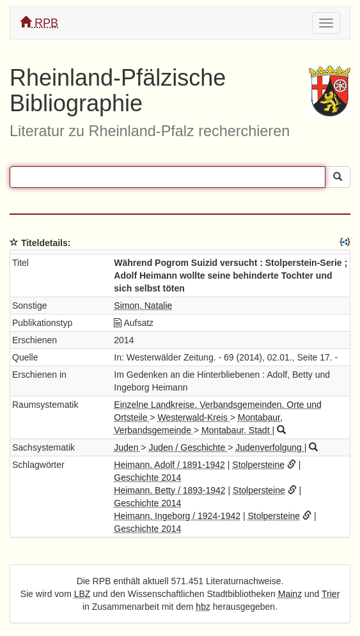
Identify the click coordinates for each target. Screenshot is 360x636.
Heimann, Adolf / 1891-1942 (169, 465)
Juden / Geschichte (188, 447)
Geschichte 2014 (147, 477)
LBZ (82, 594)
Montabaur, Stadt (236, 430)
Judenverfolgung (269, 447)
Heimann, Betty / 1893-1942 (169, 490)
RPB (39, 22)
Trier (331, 594)
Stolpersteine (258, 465)
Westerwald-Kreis (193, 417)
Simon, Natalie (143, 305)
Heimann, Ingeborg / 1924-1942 (177, 516)
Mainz (290, 594)
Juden (127, 447)
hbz (203, 606)
